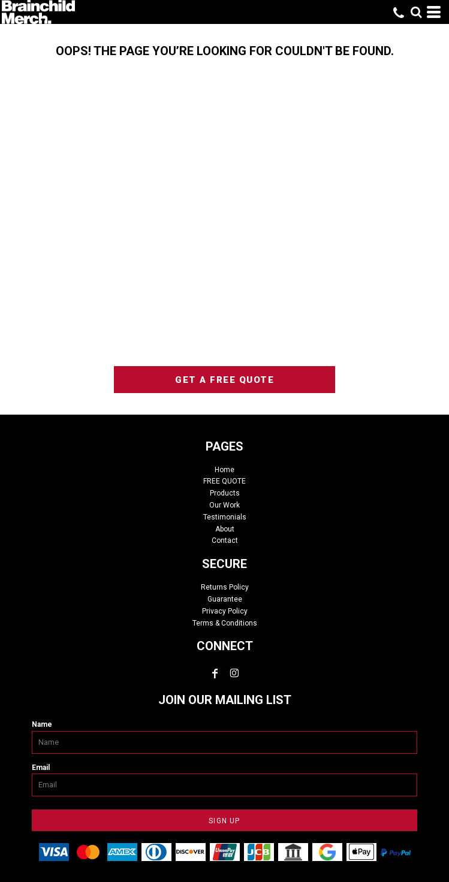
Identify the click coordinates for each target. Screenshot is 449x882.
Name (42, 724)
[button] (416, 12)
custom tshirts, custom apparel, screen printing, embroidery (225, 226)
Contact (225, 540)
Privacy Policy (225, 611)
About (224, 529)
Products (225, 493)
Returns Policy (225, 587)
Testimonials (224, 517)
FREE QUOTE (224, 481)
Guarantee (224, 599)
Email (41, 767)
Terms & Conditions (224, 623)
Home (224, 470)
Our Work (224, 505)
